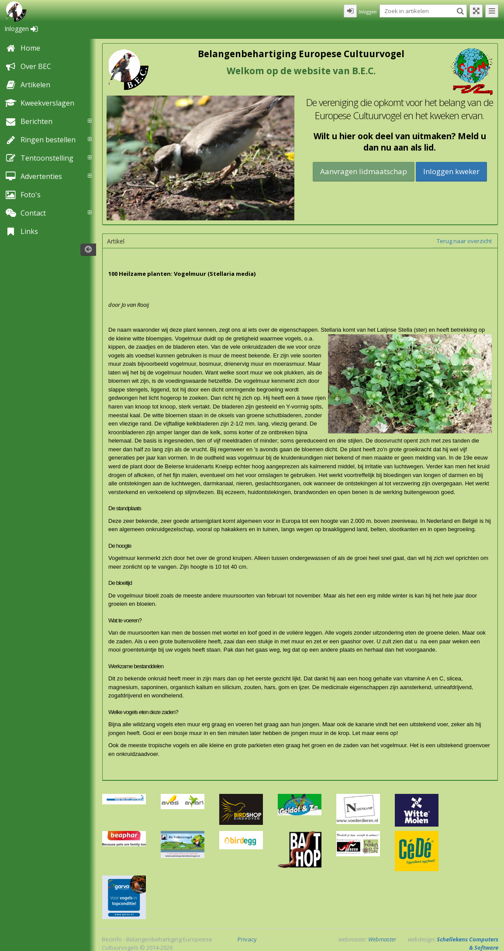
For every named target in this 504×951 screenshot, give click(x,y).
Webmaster (382, 939)
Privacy (247, 939)
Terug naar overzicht (464, 241)
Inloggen (21, 28)
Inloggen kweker (451, 171)
